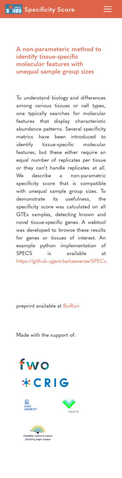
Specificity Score (40, 9)
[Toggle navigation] (108, 9)
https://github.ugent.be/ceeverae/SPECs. (62, 260)
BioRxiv (71, 305)
